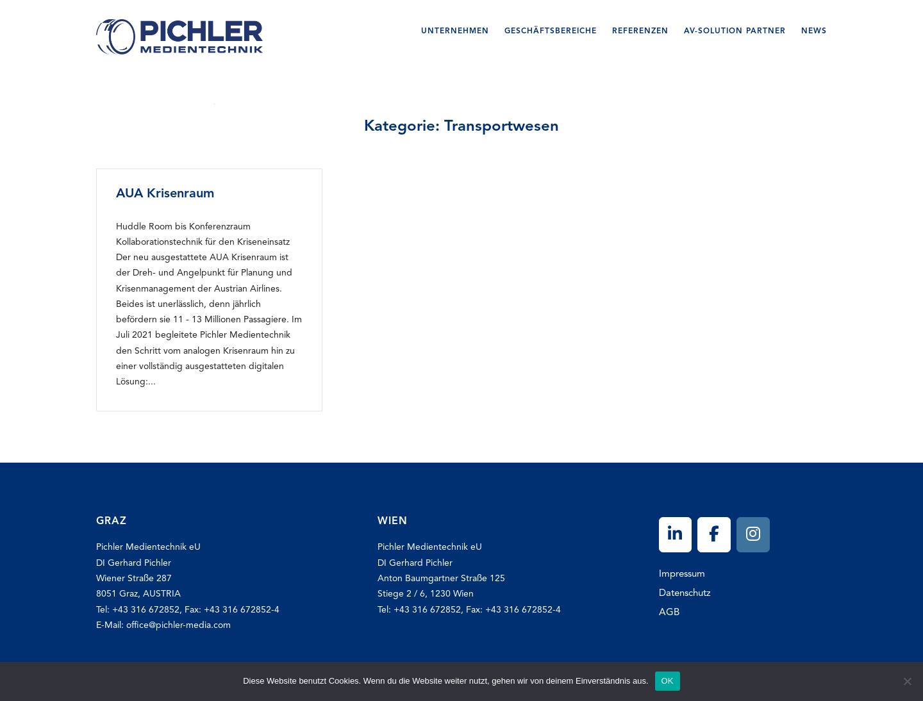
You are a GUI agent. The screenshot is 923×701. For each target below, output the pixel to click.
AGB (669, 613)
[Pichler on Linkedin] (675, 534)
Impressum (682, 574)
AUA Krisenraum (165, 194)
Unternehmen (455, 31)
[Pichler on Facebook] (714, 534)
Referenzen (640, 31)
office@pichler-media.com (178, 625)
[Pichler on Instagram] (753, 534)
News (814, 31)
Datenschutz (685, 593)
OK (667, 681)
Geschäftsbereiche (550, 31)
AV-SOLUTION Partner (735, 31)
